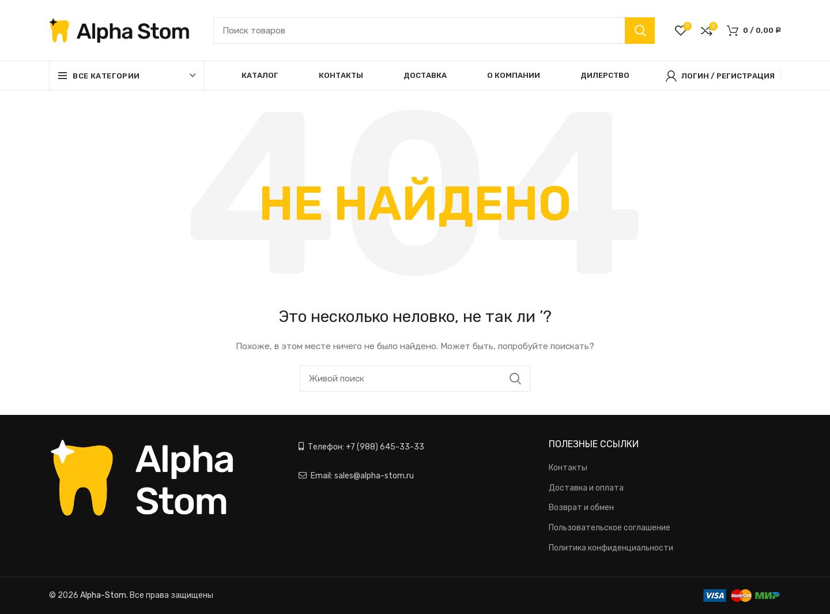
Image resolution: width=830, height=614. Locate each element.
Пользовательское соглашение (609, 528)
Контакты (568, 468)
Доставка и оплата (586, 488)
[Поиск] (434, 30)
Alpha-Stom (103, 595)
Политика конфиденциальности (611, 548)
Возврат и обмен (581, 507)
